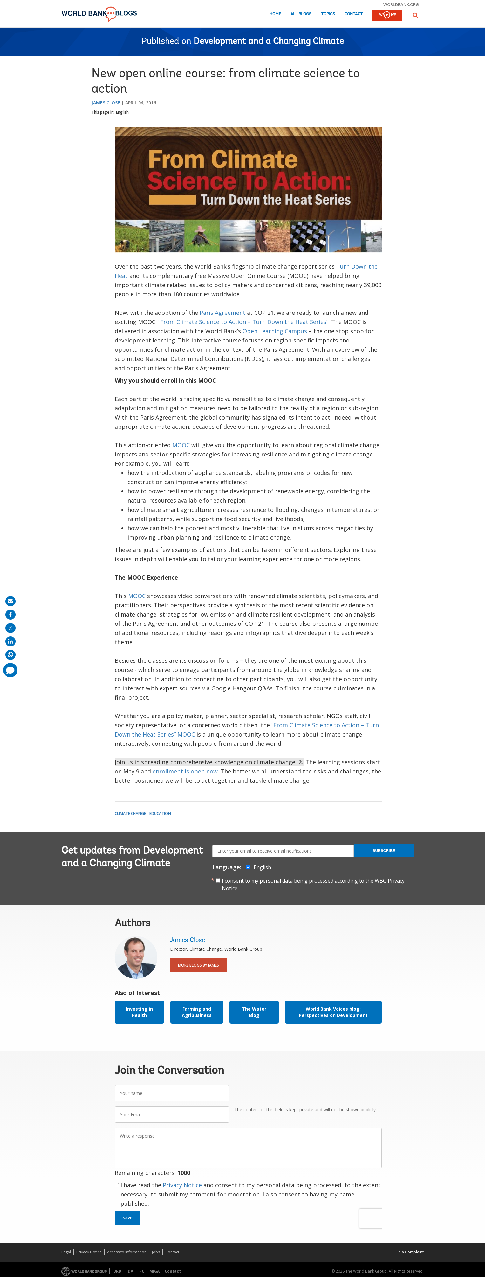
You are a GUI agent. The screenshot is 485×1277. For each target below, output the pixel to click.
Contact (354, 14)
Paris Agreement (222, 312)
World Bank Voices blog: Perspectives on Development (333, 1012)
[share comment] (10, 670)
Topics (328, 14)
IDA (129, 1271)
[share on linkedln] (10, 641)
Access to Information (127, 1252)
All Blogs (300, 14)
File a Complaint (409, 1252)
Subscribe (383, 851)
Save (128, 1218)
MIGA (154, 1271)
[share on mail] (10, 601)
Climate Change (130, 813)
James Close (106, 102)
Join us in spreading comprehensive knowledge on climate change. (209, 762)
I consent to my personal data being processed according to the (313, 884)
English (122, 112)
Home (275, 14)
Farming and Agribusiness (197, 1012)
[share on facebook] (10, 615)
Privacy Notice (182, 1185)
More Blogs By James (198, 965)
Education (160, 813)
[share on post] (10, 628)
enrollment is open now (185, 771)
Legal (66, 1252)
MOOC (181, 445)
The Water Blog (254, 1012)
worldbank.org (401, 4)
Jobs (156, 1252)
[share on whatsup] (10, 655)
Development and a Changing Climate (269, 41)
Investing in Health (139, 1012)
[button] (415, 15)
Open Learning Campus (274, 331)
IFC (141, 1271)
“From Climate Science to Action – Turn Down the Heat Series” (243, 322)
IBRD (116, 1271)
